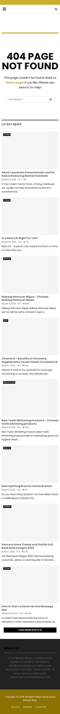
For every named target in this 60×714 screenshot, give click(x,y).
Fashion (7, 506)
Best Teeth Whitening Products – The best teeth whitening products (30, 422)
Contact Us (40, 707)
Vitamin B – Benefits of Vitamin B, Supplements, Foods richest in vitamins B (29, 360)
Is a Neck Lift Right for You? (20, 238)
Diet (5, 320)
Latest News (11, 124)
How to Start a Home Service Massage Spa (27, 608)
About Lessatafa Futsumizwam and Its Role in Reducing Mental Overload (28, 174)
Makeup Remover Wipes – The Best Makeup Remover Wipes (25, 298)
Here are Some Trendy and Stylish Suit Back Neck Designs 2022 (27, 546)
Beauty (7, 258)
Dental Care (9, 382)
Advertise (27, 707)
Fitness (7, 134)
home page (15, 82)
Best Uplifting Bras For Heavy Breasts (27, 486)
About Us (15, 707)
